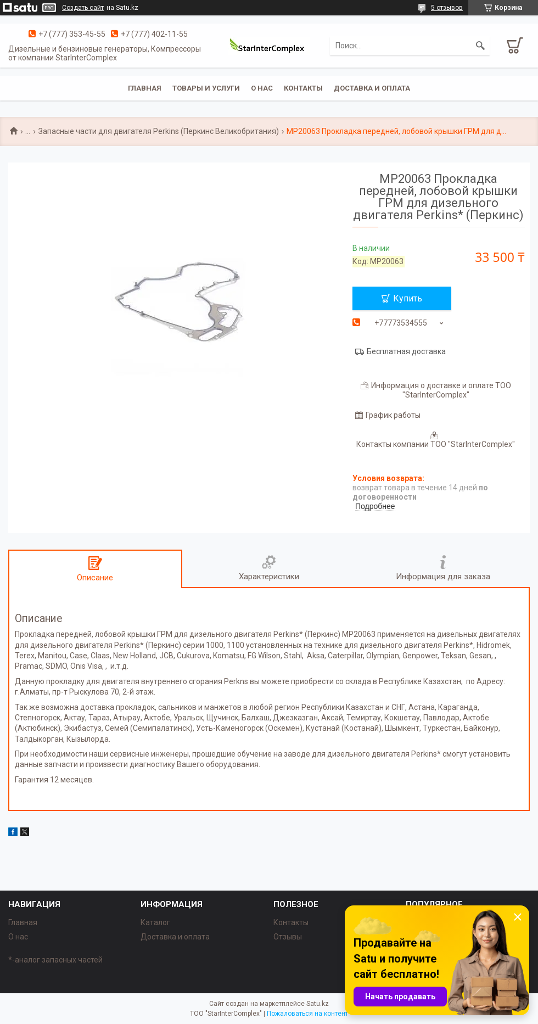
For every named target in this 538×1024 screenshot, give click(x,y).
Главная (144, 88)
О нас (262, 88)
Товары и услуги (206, 88)
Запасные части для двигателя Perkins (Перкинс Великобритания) (158, 131)
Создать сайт (83, 8)
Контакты (303, 88)
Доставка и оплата (372, 88)
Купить (407, 298)
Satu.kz (317, 1004)
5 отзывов (447, 8)
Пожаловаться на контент (307, 1013)
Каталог (155, 922)
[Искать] (480, 45)
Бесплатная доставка (406, 351)
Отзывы (287, 936)
